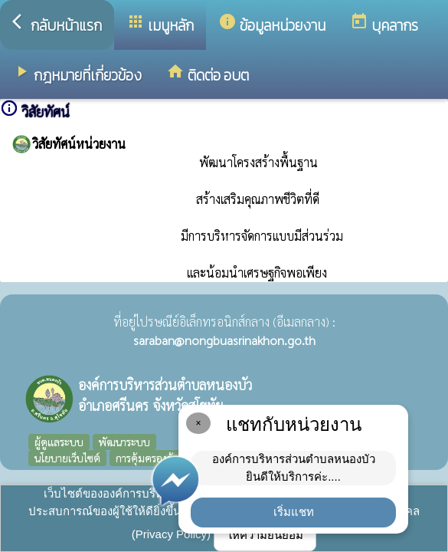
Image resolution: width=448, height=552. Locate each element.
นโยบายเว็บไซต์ (67, 458)
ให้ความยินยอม (265, 534)
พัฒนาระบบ (124, 442)
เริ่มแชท (293, 511)
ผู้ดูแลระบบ (58, 442)
